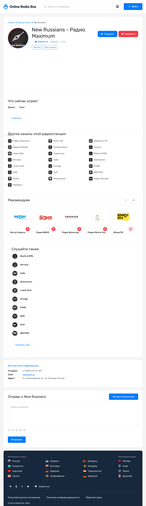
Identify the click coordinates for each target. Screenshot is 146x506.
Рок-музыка (50, 47)
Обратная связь (94, 497)
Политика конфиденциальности (63, 497)
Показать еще (22, 345)
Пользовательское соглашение (24, 497)
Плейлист (17, 118)
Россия (36, 47)
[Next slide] (133, 200)
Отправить (16, 439)
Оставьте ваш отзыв (123, 396)
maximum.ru (29, 374)
